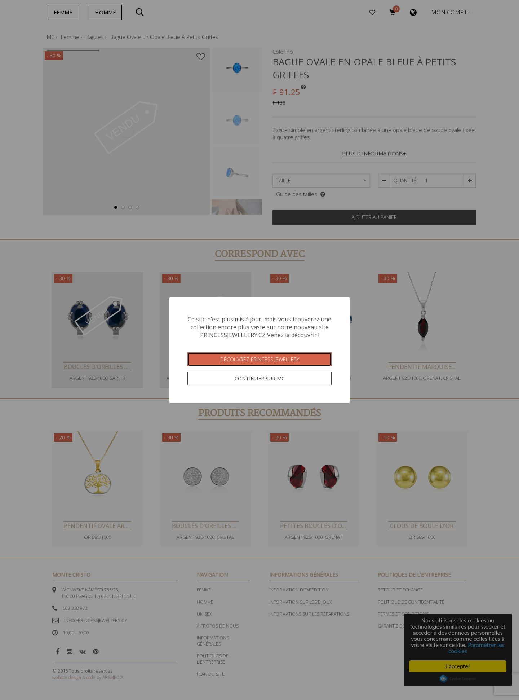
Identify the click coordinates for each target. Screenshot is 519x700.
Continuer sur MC (260, 378)
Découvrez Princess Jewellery (259, 359)
